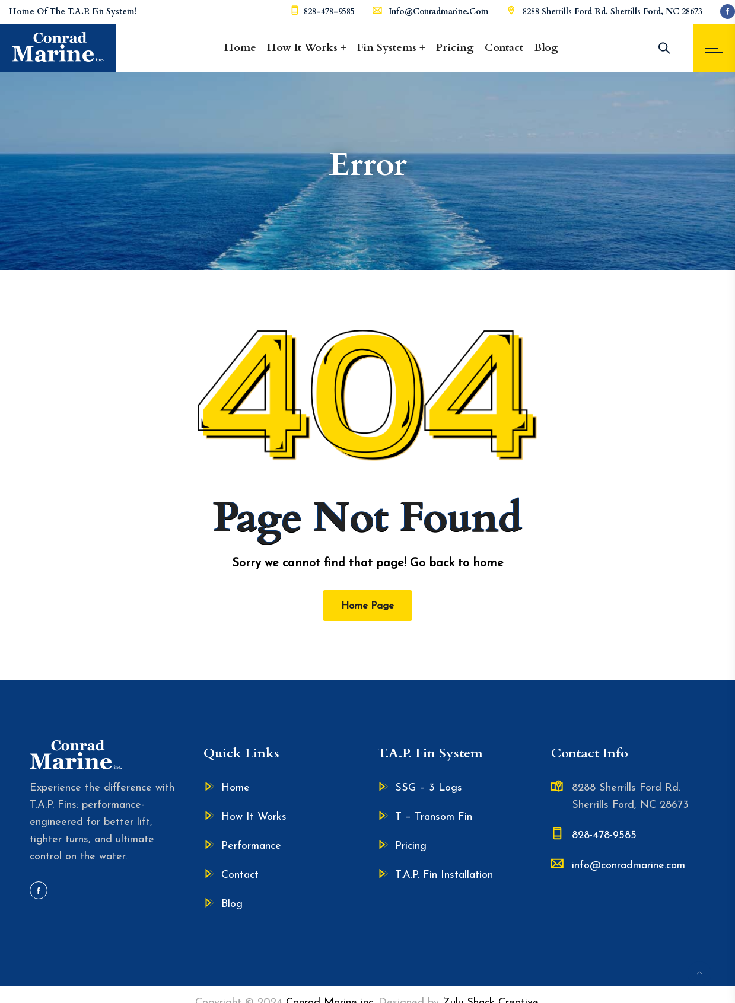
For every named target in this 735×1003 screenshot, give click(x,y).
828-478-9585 (329, 11)
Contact (504, 47)
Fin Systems (386, 47)
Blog (546, 47)
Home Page (367, 606)
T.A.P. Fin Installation (444, 875)
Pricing (455, 47)
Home (240, 47)
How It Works (302, 47)
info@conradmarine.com (439, 11)
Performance (251, 846)
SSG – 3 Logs (428, 788)
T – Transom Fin (433, 817)
